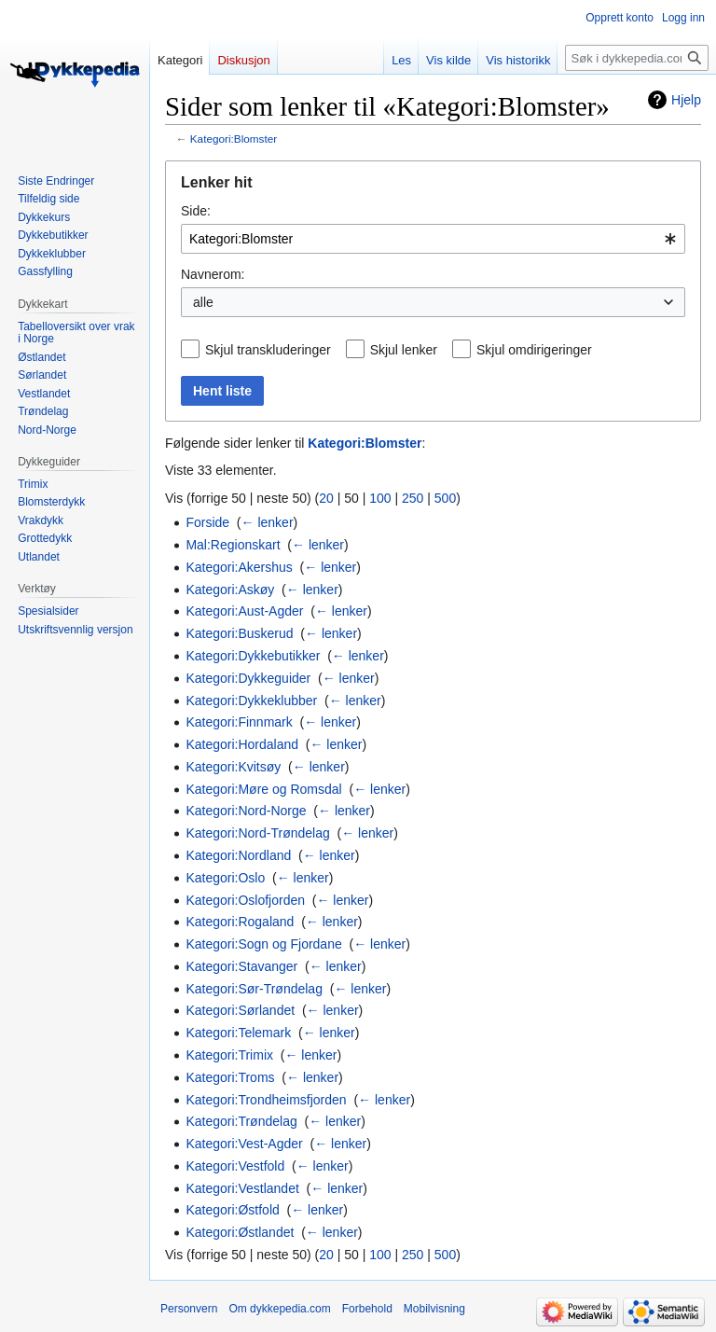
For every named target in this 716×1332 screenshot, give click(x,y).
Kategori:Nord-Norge (246, 810)
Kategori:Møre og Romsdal (263, 789)
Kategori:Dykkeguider (248, 678)
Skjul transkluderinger (268, 349)
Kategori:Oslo (225, 877)
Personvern (188, 1308)
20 (326, 498)
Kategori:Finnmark (239, 722)
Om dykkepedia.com (279, 1308)
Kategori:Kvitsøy (233, 766)
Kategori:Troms (230, 1077)
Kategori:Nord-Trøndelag (257, 833)
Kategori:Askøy (230, 589)
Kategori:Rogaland (240, 921)
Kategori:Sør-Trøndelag (254, 988)
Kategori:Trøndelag (241, 1121)
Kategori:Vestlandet (242, 1188)
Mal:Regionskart (233, 544)
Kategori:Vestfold (235, 1166)
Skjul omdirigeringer (534, 349)
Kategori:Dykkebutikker (253, 655)
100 (380, 498)
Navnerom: (212, 274)
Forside (207, 522)
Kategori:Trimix (229, 1055)
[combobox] (433, 239)
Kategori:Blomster (233, 138)
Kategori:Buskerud (239, 633)
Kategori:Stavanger (241, 966)
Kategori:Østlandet (240, 1232)
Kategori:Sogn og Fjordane (263, 944)
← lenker (267, 522)
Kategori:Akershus (239, 567)
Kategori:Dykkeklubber (251, 700)
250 (412, 498)
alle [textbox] (203, 302)
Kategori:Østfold (232, 1209)
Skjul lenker (403, 349)
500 (445, 498)
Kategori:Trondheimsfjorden (266, 1099)
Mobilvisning (434, 1308)
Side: (196, 210)
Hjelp (686, 99)
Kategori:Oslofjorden (245, 900)
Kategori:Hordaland (242, 744)
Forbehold (367, 1308)
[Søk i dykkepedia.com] (637, 58)
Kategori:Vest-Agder (244, 1143)
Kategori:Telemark (238, 1032)
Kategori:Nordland (238, 855)
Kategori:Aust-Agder (244, 611)
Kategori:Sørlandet (240, 1010)
